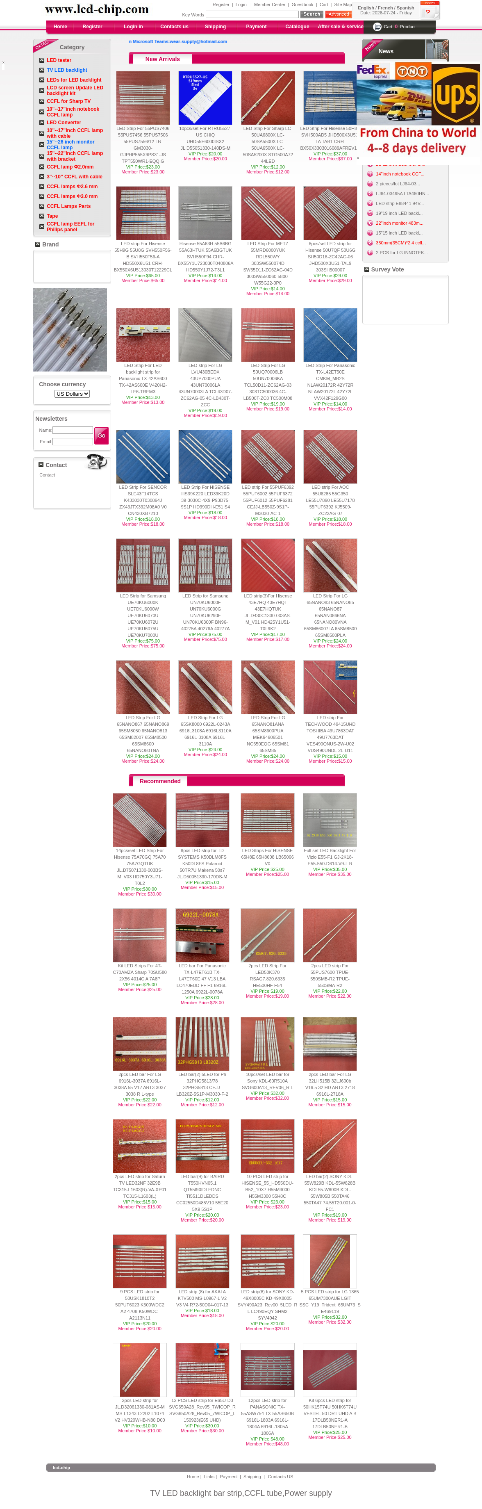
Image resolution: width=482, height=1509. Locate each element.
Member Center (269, 4)
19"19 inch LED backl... (399, 213)
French (385, 7)
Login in (133, 27)
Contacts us (174, 27)
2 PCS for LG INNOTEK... (402, 252)
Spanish (405, 7)
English (366, 7)
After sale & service (341, 27)
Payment (256, 27)
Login (241, 4)
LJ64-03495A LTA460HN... (402, 193)
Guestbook (302, 4)
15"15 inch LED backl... (399, 232)
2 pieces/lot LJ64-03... (398, 183)
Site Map (343, 4)
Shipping (215, 27)
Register (221, 4)
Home (60, 27)
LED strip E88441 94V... (400, 203)
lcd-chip (61, 1467)
